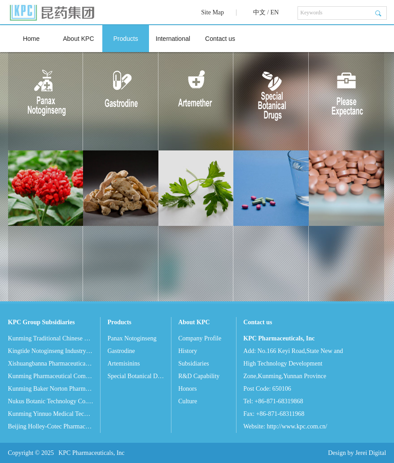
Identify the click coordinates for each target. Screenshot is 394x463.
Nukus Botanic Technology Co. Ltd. (50, 401)
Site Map (212, 12)
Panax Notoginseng (131, 338)
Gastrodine (121, 351)
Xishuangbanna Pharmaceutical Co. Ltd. (50, 363)
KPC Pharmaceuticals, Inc (91, 453)
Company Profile (199, 338)
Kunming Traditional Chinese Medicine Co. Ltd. (50, 338)
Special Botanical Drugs (135, 376)
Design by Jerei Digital (357, 453)
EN (275, 12)
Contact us (220, 38)
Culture (187, 401)
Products (125, 38)
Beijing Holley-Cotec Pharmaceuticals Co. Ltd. (50, 426)
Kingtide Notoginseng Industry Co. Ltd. (50, 351)
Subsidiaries (193, 363)
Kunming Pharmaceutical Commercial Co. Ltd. (50, 376)
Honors (187, 388)
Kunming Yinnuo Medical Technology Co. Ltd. (50, 413)
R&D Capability (198, 376)
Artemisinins (123, 363)
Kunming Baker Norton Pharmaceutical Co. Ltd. (50, 388)
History (187, 351)
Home (31, 38)
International (173, 38)
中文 (259, 12)
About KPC (78, 38)
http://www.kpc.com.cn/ (297, 426)
